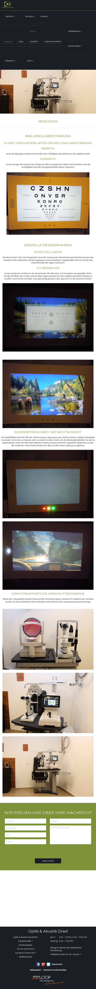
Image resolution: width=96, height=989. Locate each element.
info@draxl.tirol (25, 956)
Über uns (10, 16)
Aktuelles (30, 16)
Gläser (21, 41)
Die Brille (44, 16)
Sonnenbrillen (75, 31)
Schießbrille (34, 41)
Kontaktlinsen (75, 46)
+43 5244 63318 (27, 949)
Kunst (30, 61)
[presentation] (54, 851)
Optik (32, 31)
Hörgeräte (10, 61)
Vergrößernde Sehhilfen (52, 41)
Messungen (8, 41)
